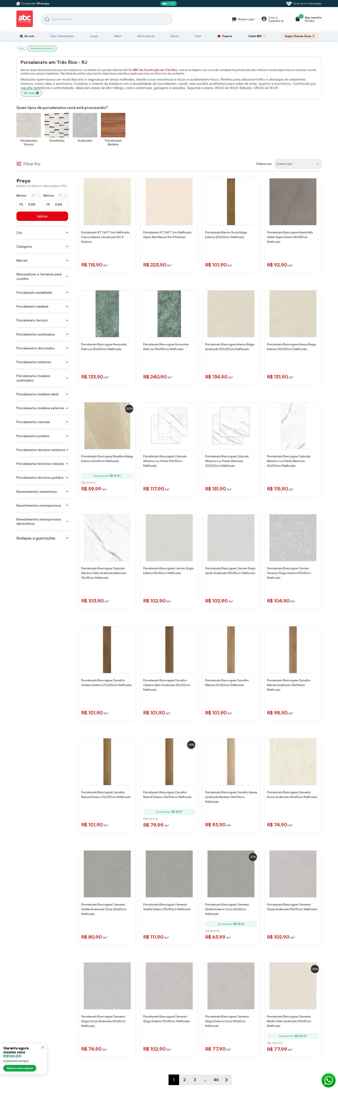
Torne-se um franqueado (304, 3)
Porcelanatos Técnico (28, 142)
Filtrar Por (28, 164)
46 (216, 1079)
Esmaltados (57, 140)
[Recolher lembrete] (42, 1047)
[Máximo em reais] (55, 204)
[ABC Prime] (169, 3)
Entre (271, 17)
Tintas (198, 36)
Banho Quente (146, 36)
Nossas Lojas (242, 19)
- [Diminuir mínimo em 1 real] (38, 195)
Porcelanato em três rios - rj (42, 48)
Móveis (174, 36)
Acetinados (85, 140)
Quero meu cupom (20, 1068)
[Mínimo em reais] (28, 204)
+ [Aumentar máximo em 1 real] (60, 195)
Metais (117, 36)
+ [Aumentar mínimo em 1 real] (33, 195)
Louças (94, 36)
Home (21, 48)
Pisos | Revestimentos (62, 36)
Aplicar (42, 216)
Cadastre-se (276, 21)
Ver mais (31, 93)
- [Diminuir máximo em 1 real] (65, 195)
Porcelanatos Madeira (113, 142)
